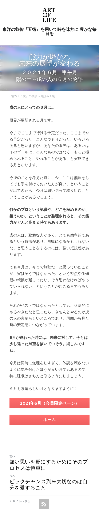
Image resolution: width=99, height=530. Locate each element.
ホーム (49, 419)
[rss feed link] (44, 504)
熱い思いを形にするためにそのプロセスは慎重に (48, 465)
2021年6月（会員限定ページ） (49, 403)
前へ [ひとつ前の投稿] (12, 456)
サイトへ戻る (19, 501)
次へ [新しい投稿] (12, 476)
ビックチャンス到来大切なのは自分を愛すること (48, 484)
